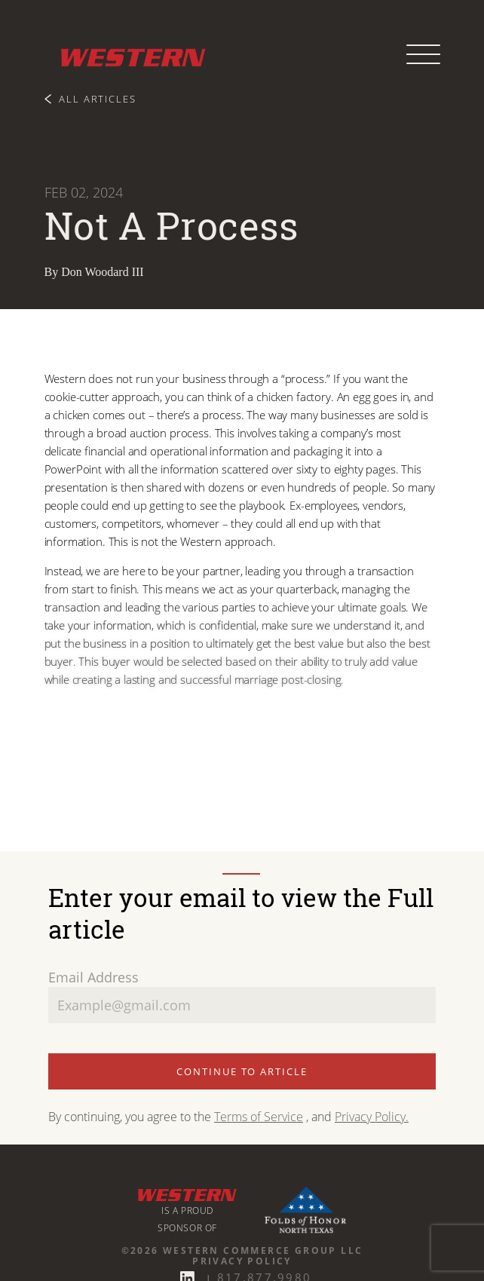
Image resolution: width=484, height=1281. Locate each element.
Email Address (93, 977)
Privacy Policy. (372, 1116)
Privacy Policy (242, 1261)
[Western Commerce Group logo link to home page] (127, 55)
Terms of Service (258, 1116)
